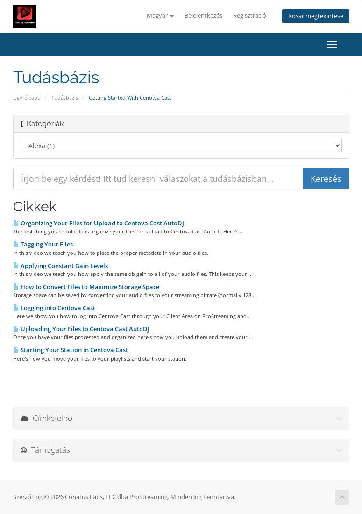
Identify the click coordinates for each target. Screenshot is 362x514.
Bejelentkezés (203, 16)
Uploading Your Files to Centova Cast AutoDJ (81, 329)
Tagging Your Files (43, 244)
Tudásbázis (64, 97)
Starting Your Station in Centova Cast (70, 350)
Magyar (160, 16)
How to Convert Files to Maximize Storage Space (86, 286)
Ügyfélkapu (27, 97)
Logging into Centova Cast (54, 308)
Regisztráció (249, 16)
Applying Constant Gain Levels (60, 265)
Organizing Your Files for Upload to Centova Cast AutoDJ (98, 223)
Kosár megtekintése (315, 16)
